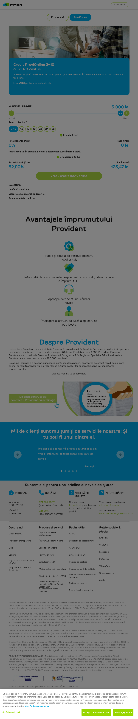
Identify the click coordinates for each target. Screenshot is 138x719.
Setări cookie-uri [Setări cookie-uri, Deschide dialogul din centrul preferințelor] (11, 712)
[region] (69, 704)
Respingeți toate (123, 712)
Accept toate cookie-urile (96, 712)
